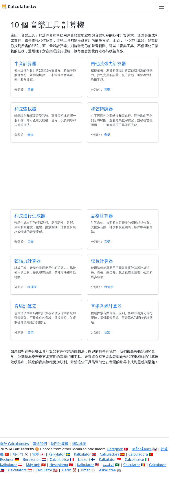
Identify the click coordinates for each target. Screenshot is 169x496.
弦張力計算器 (27, 261)
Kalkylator (56, 454)
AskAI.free (107, 470)
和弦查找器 (25, 109)
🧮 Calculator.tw (18, 6)
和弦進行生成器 (29, 216)
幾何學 (108, 287)
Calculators (17, 470)
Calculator (131, 464)
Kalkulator (82, 454)
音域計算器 (25, 306)
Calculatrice (59, 459)
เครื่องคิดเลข (142, 449)
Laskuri (84, 459)
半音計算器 (25, 63)
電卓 (35, 454)
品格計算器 (102, 216)
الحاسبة (108, 464)
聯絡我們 (40, 443)
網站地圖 (79, 443)
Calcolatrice (134, 459)
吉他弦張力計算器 (108, 63)
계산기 (18, 454)
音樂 (31, 89)
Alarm (66, 470)
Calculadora (109, 454)
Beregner (115, 449)
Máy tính (33, 464)
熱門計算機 (59, 443)
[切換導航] (162, 6)
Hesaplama (59, 464)
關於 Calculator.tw (14, 443)
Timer (85, 470)
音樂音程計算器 (106, 306)
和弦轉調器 (102, 109)
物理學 (32, 287)
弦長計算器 (102, 261)
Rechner (7, 459)
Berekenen (31, 459)
